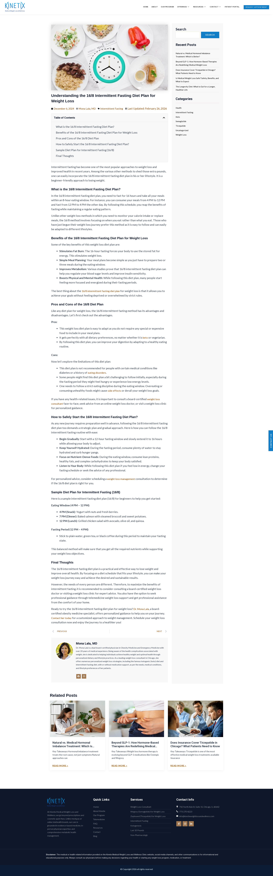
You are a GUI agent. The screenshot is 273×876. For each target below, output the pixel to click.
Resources (196, 7)
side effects (115, 395)
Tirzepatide (181, 126)
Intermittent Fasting (115, 108)
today (70, 622)
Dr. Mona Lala (141, 613)
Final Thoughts (65, 160)
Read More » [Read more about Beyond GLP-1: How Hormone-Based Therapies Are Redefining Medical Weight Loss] (119, 771)
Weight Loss (181, 135)
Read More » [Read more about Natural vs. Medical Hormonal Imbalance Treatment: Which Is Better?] (60, 771)
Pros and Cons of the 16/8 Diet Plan (77, 142)
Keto (178, 117)
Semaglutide (181, 121)
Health (178, 108)
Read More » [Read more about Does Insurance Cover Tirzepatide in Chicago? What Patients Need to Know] (178, 771)
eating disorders (97, 377)
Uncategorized (182, 130)
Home (144, 7)
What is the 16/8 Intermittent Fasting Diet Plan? (85, 131)
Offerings (180, 7)
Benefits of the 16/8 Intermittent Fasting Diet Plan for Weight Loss (96, 137)
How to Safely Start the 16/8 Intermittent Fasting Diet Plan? (92, 148)
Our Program (165, 7)
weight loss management (122, 483)
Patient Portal (228, 7)
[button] (164, 122)
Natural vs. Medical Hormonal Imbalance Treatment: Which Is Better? (72, 752)
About (152, 7)
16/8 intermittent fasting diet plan (102, 295)
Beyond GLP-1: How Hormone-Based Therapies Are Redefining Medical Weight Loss (135, 752)
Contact (212, 7)
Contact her (58, 622)
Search (181, 29)
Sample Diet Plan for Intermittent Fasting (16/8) (85, 154)
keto (145, 341)
